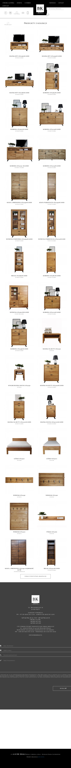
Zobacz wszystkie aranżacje (35, 576)
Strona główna (8, 3)
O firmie (28, 3)
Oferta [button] (19, 3)
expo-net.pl (41, 757)
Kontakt (6, 6)
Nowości (53, 3)
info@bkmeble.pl (35, 635)
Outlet (61, 3)
